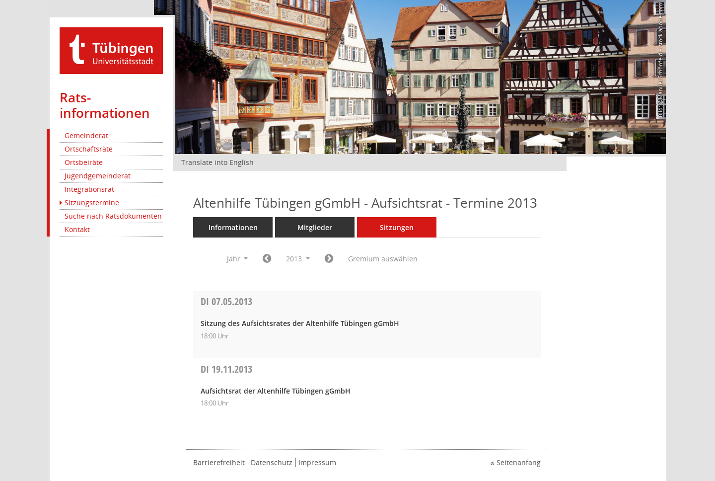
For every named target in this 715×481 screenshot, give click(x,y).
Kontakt (77, 229)
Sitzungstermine (92, 202)
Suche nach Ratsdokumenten (113, 216)
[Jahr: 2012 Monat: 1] (267, 259)
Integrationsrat (89, 189)
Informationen (233, 227)
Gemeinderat (86, 135)
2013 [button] (298, 258)
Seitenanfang (519, 462)
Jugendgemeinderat (98, 175)
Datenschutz (271, 462)
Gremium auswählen (383, 258)
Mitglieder (314, 227)
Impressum (317, 462)
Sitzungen (397, 227)
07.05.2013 (226, 301)
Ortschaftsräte (89, 149)
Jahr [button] (237, 258)
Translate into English (217, 162)
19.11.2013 (226, 369)
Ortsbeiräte (84, 162)
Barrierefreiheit (219, 462)
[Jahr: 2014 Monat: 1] (329, 259)
